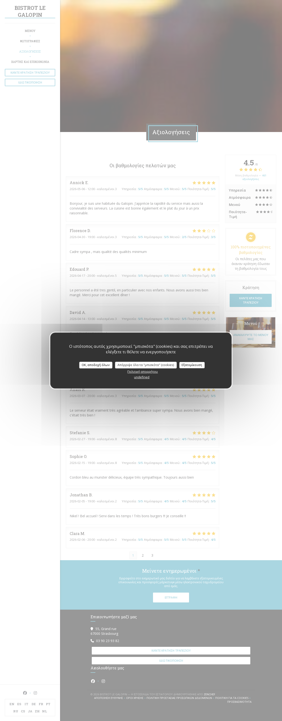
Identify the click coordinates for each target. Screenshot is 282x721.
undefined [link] (141, 377)
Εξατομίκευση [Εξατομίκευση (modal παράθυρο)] (192, 365)
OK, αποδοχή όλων (96, 365)
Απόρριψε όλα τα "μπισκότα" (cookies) (145, 365)
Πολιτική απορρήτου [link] (142, 371)
